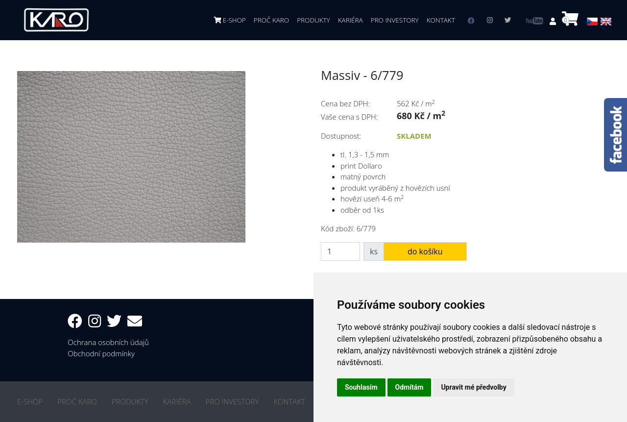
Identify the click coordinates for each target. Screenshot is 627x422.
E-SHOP (230, 20)
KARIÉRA (350, 20)
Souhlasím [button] (361, 387)
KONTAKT (441, 20)
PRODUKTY (313, 20)
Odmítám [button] (409, 387)
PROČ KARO (271, 20)
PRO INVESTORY (395, 20)
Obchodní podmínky (101, 353)
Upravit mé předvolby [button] (473, 387)
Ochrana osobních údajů (108, 342)
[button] (554, 21)
